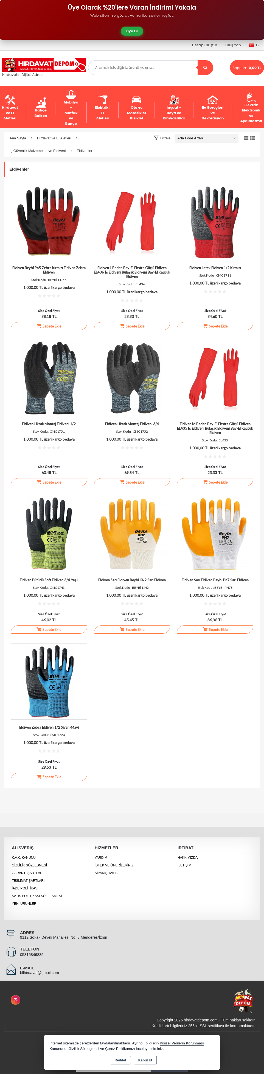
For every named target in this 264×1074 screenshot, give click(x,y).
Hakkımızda (188, 858)
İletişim (184, 865)
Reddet (120, 1060)
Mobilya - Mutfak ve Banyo (71, 107)
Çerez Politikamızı (120, 1049)
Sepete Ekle (48, 325)
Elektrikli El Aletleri (103, 107)
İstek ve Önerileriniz (114, 865)
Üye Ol (132, 31)
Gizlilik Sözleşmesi (29, 865)
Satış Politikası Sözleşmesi (37, 896)
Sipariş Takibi (107, 873)
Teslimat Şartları (28, 881)
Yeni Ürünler (24, 904)
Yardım (101, 858)
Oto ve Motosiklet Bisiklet (136, 107)
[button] (162, 138)
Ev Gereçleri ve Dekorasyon (213, 107)
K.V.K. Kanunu (24, 858)
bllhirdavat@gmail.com (39, 972)
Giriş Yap (233, 45)
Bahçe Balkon (41, 107)
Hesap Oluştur (204, 45)
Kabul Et (145, 1060)
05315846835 (32, 954)
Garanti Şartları (27, 873)
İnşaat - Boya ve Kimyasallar (174, 107)
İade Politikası (25, 888)
